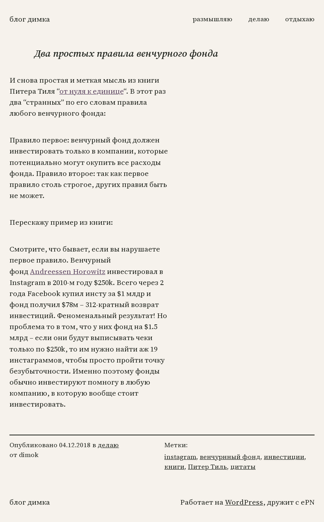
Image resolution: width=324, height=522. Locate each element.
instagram (180, 456)
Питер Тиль (207, 466)
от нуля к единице (91, 91)
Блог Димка (29, 19)
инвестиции (284, 456)
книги (174, 466)
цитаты (243, 466)
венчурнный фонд (230, 456)
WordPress (244, 502)
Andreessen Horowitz (67, 271)
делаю (108, 445)
